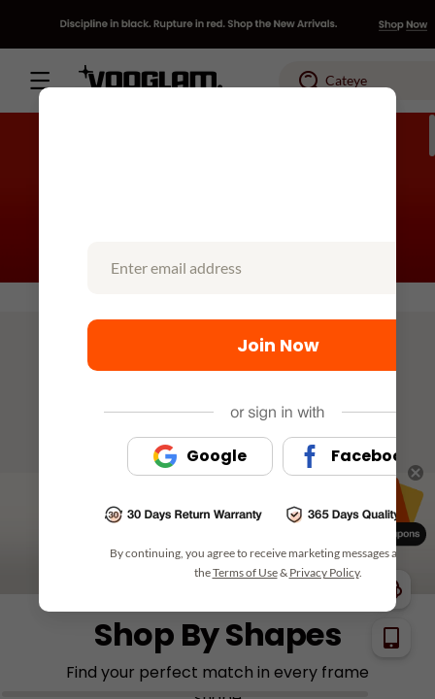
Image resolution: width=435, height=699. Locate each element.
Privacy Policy (324, 572)
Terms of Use (245, 572)
